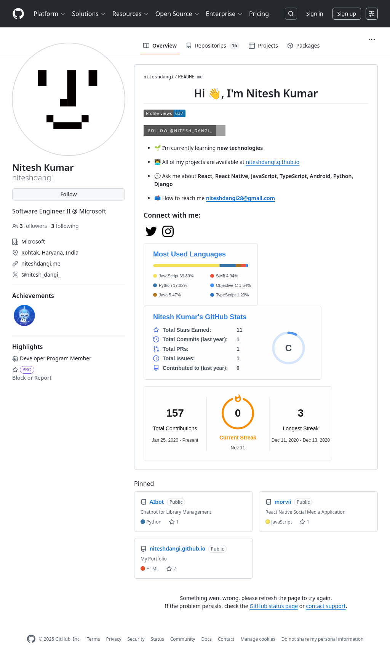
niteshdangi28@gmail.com (240, 198)
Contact (226, 639)
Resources (130, 14)
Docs (206, 639)
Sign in (314, 13)
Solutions (89, 14)
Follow (68, 194)
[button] (372, 40)
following (64, 225)
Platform (50, 14)
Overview (160, 45)
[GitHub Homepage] (31, 639)
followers (30, 225)
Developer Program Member (51, 358)
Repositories (213, 45)
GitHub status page (273, 606)
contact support (326, 606)
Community (182, 639)
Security (136, 639)
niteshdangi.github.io (273, 162)
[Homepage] (18, 14)
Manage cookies (257, 639)
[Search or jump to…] (291, 13)
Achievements (33, 295)
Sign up (346, 13)
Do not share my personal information (322, 639)
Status (157, 639)
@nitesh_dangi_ (41, 274)
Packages (303, 45)
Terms (93, 639)
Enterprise (224, 14)
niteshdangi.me (41, 263)
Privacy (113, 639)
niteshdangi (159, 77)
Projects (263, 45)
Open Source (177, 14)
